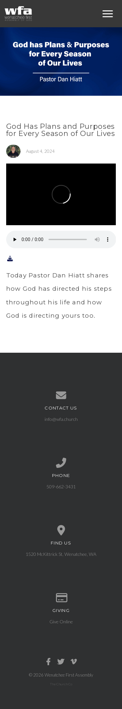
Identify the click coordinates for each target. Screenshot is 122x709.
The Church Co (61, 684)
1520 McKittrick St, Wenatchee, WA (61, 554)
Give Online (61, 621)
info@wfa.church (61, 419)
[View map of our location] (61, 530)
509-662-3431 (61, 486)
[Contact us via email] (61, 395)
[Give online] (61, 598)
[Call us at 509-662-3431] (61, 463)
